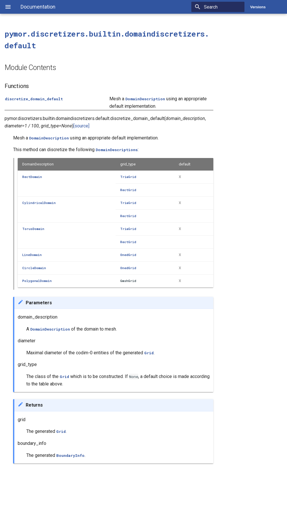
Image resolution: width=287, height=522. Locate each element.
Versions (258, 7)
